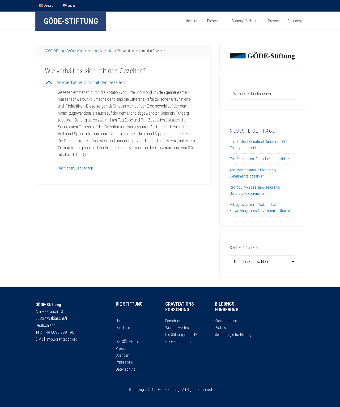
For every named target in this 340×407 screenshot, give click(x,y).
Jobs (120, 334)
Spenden (123, 355)
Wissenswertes (177, 327)
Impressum (125, 361)
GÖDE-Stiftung (71, 21)
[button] (123, 82)
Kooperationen (226, 320)
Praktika (221, 327)
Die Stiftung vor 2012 (182, 334)
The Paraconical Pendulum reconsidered (261, 159)
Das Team (124, 327)
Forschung (173, 320)
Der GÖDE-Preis (128, 341)
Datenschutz (126, 369)
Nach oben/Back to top (77, 167)
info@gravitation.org (63, 339)
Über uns (123, 320)
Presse (121, 348)
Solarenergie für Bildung (234, 334)
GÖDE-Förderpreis (179, 341)
